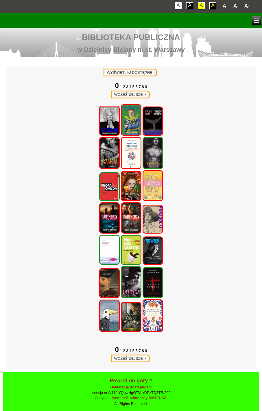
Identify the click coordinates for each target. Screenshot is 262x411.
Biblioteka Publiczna (131, 37)
